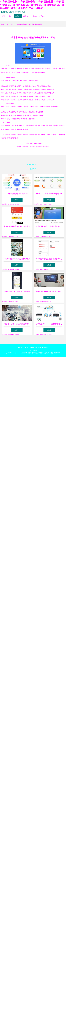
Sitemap (61, 353)
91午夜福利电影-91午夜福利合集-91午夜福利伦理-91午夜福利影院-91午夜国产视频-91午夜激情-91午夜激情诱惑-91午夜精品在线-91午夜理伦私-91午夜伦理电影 (32, 5)
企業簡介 (10, 16)
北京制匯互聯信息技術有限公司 (13, 12)
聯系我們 (26, 16)
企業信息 (34, 16)
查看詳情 (17, 200)
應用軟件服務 (25, 353)
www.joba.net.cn (16, 353)
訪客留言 (42, 16)
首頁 (3, 16)
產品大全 (18, 16)
